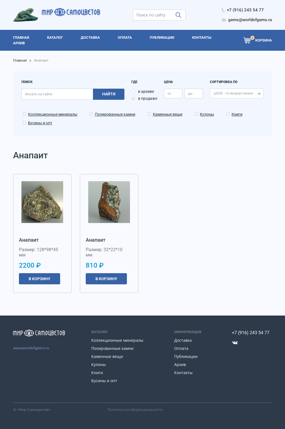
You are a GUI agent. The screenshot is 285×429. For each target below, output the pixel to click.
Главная (20, 60)
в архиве (146, 91)
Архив (180, 364)
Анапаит (29, 240)
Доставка (183, 340)
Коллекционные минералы (52, 114)
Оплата (181, 348)
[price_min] (173, 93)
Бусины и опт (40, 123)
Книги (237, 114)
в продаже (147, 98)
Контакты (183, 372)
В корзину (39, 279)
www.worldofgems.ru (31, 348)
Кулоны (207, 114)
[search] (159, 15)
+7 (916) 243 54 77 (250, 332)
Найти (109, 94)
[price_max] (194, 93)
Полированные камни (115, 114)
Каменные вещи (167, 114)
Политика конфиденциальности (135, 409)
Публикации (186, 356)
